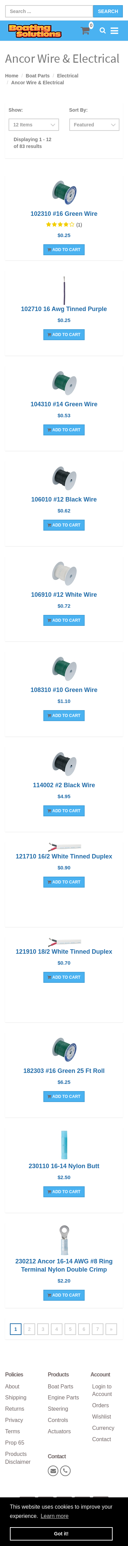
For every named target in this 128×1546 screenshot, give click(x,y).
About (12, 1386)
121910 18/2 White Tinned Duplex (64, 951)
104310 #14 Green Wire (64, 404)
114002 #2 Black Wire (64, 785)
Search (108, 11)
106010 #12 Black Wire (64, 499)
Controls (58, 1420)
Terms (12, 1431)
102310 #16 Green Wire (64, 213)
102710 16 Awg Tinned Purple (64, 309)
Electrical (67, 75)
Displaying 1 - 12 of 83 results (32, 143)
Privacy (14, 1420)
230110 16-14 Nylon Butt (64, 1166)
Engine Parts (63, 1397)
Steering (58, 1409)
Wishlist (101, 1417)
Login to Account (102, 1390)
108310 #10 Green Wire (64, 690)
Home (11, 75)
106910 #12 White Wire (64, 594)
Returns (14, 1409)
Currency (103, 1428)
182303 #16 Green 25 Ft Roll (63, 1070)
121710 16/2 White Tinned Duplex (64, 856)
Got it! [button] (61, 1533)
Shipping (15, 1397)
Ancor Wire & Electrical (37, 82)
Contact (101, 1439)
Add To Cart (63, 249)
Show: (16, 110)
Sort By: (78, 110)
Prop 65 (14, 1443)
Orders (100, 1405)
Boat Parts (38, 75)
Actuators (59, 1431)
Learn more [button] (55, 1516)
